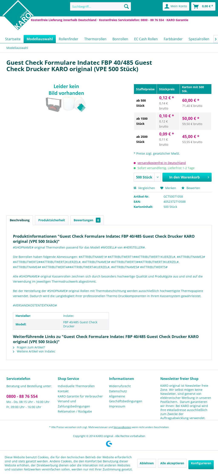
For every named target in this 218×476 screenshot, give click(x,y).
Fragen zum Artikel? (29, 347)
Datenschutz (118, 391)
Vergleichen (144, 188)
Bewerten (190, 188)
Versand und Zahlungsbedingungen (74, 403)
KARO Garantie (177, 20)
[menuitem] (100, 6)
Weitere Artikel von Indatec (34, 351)
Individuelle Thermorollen (76, 386)
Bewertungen (87, 220)
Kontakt (63, 391)
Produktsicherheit (51, 220)
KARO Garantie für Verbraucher (80, 396)
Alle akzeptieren (172, 463)
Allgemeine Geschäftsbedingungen (125, 398)
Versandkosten (122, 427)
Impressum (117, 406)
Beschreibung (20, 220)
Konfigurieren (201, 463)
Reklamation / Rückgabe (75, 411)
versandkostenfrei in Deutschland (162, 163)
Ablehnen (147, 463)
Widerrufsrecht (120, 386)
